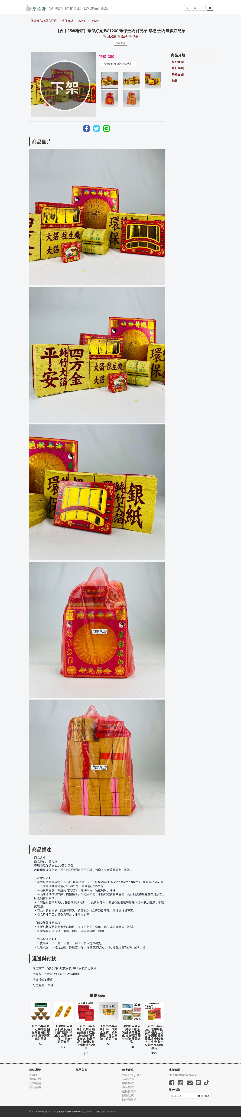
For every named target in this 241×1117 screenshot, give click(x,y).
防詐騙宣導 (129, 1099)
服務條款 (128, 1083)
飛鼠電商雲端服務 (105, 1111)
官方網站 (35, 1083)
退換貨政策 (129, 1091)
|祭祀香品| (91, 8)
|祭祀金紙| (73, 8)
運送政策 (128, 1095)
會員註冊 (128, 1075)
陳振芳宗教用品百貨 (44, 21)
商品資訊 (120, 42)
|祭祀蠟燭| (56, 8)
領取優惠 (204, 1095)
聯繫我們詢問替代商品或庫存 (118, 63)
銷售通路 (35, 1087)
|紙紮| (104, 8)
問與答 (33, 1075)
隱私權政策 (129, 1087)
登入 (139, 1075)
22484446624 (88, 21)
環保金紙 (67, 21)
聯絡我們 (35, 1079)
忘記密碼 (128, 1079)
